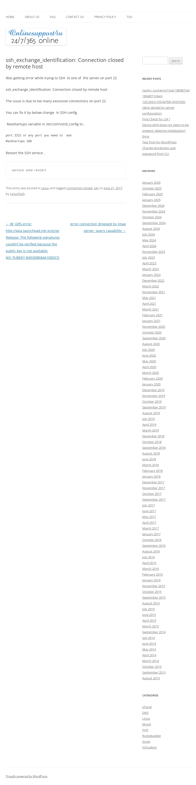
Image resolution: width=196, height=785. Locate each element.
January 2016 (151, 580)
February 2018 (152, 471)
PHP (145, 730)
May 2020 (149, 361)
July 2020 (148, 349)
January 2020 (151, 384)
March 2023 (150, 269)
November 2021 (153, 292)
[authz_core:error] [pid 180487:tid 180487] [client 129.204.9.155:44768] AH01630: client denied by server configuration (166, 102)
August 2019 (151, 413)
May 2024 (149, 240)
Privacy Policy (105, 17)
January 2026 (151, 182)
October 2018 (151, 442)
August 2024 (151, 228)
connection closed (79, 188)
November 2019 (153, 396)
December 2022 (153, 280)
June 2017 (149, 511)
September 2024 (154, 223)
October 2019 (151, 401)
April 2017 (149, 522)
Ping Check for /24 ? (156, 119)
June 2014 (149, 643)
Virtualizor (149, 747)
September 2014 (154, 632)
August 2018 (151, 453)
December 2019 (153, 390)
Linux (45, 188)
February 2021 (152, 315)
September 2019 (154, 407)
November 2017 (153, 488)
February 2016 (152, 574)
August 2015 (151, 603)
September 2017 (154, 499)
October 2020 (151, 332)
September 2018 (154, 447)
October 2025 (151, 188)
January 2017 (151, 534)
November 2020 (153, 326)
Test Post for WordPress (159, 142)
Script (146, 741)
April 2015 (149, 620)
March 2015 (150, 626)
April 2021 (149, 303)
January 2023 (151, 275)
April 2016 (149, 563)
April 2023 (149, 263)
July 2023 (148, 257)
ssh (96, 188)
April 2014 (149, 655)
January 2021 (151, 321)
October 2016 (151, 540)
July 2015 (148, 609)
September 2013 (154, 672)
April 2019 (149, 424)
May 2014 (149, 649)
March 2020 (150, 373)
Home (10, 17)
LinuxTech (17, 194)
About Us (32, 17)
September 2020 (154, 338)
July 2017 (148, 505)
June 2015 (149, 615)
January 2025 (151, 200)
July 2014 (148, 638)
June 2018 (149, 459)
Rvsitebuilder (151, 736)
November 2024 (153, 211)
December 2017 (153, 482)
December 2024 (153, 205)
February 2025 (152, 194)
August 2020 (151, 344)
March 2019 (150, 430)
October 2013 (151, 666)
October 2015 (151, 592)
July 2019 (148, 419)
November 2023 (153, 251)
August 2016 (151, 551)
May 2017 (149, 517)
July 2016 (148, 557)
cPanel (147, 707)
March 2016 (150, 568)
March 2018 (150, 465)
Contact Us (75, 17)
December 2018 (153, 436)
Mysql (146, 724)
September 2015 (154, 597)
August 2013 (151, 678)
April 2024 (149, 246)
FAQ (52, 17)
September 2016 (154, 545)
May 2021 (149, 298)
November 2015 (153, 586)
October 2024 (151, 217)
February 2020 (152, 378)
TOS (129, 17)
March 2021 (150, 309)
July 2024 (148, 234)
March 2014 (150, 661)
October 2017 (151, 494)
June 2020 (149, 355)
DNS (145, 713)
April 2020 (149, 367)
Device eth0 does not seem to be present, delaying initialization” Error (165, 131)
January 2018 (151, 476)
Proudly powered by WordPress (27, 776)
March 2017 (150, 528)
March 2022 (150, 286)
